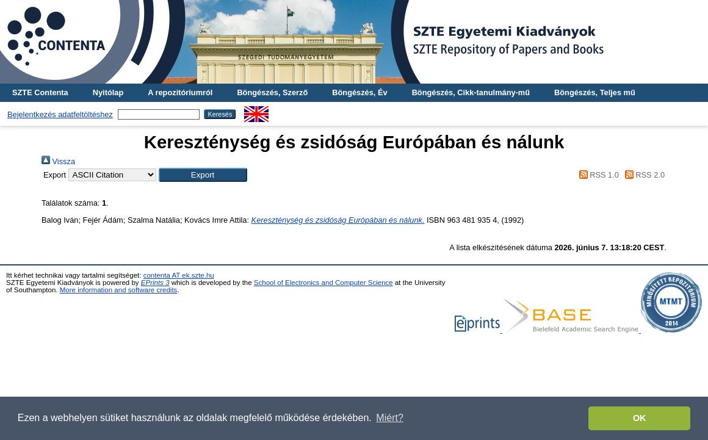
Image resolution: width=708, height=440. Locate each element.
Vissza (58, 161)
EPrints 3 (155, 282)
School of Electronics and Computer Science (323, 282)
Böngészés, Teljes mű (594, 92)
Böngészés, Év (359, 92)
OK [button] (639, 418)
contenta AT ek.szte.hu (178, 275)
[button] (203, 175)
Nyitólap (108, 92)
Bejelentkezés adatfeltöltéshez (60, 114)
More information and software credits (119, 290)
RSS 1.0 (597, 174)
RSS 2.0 (643, 174)
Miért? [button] (389, 418)
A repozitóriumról (180, 92)
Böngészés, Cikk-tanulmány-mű (471, 92)
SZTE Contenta (40, 92)
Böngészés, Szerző (272, 92)
